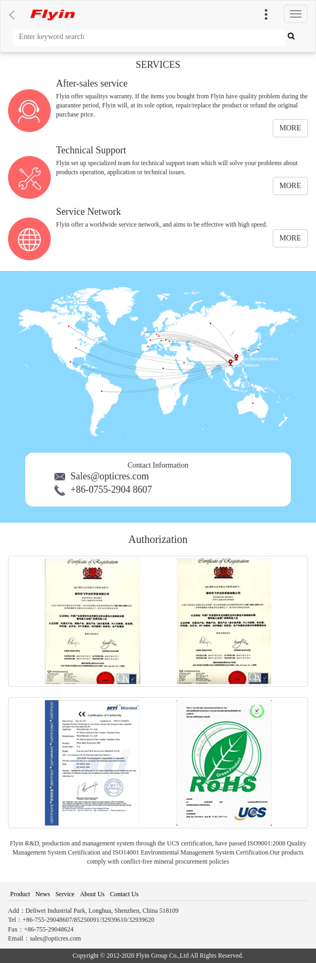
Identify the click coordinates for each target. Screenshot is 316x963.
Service (65, 894)
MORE (290, 128)
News (42, 894)
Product (20, 894)
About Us (92, 894)
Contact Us (124, 894)
